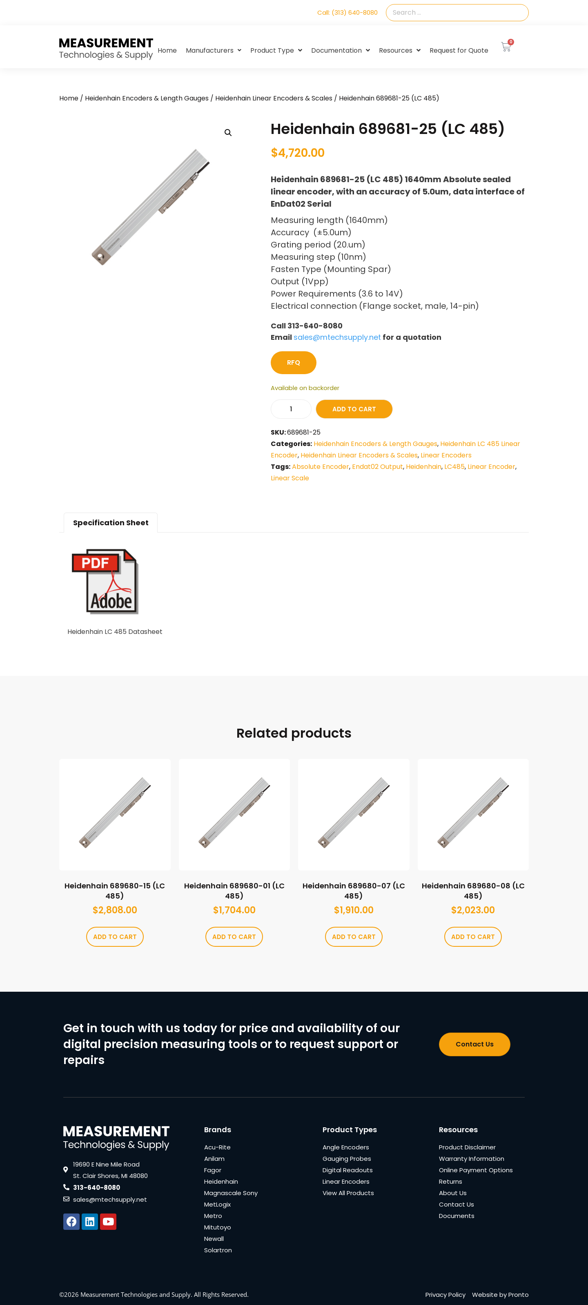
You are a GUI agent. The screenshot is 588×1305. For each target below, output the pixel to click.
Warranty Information (471, 1158)
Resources (400, 50)
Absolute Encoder (320, 466)
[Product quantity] (291, 409)
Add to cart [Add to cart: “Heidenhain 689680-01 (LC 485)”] (234, 936)
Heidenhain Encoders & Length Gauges (147, 98)
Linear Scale (290, 478)
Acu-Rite (217, 1147)
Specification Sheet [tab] (111, 523)
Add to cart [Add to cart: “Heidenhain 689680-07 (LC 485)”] (354, 936)
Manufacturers (213, 50)
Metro (213, 1215)
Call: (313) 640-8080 (347, 12)
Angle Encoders (346, 1147)
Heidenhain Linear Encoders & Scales (273, 98)
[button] (228, 132)
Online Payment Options (476, 1170)
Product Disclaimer (467, 1147)
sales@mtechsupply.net (337, 337)
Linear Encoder (491, 466)
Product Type (276, 50)
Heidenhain (423, 466)
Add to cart (354, 409)
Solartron (218, 1250)
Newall (214, 1238)
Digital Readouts (348, 1170)
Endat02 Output (377, 466)
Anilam (214, 1158)
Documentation (340, 50)
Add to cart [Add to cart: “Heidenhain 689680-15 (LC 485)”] (115, 936)
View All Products (348, 1193)
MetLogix (217, 1204)
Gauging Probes (347, 1158)
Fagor (212, 1170)
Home (167, 50)
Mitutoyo (217, 1227)
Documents (456, 1215)
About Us (453, 1193)
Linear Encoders (446, 455)
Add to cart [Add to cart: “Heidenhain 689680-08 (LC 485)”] (473, 936)
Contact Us (456, 1204)
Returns (450, 1181)
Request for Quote (459, 50)
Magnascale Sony (231, 1193)
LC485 (454, 466)
